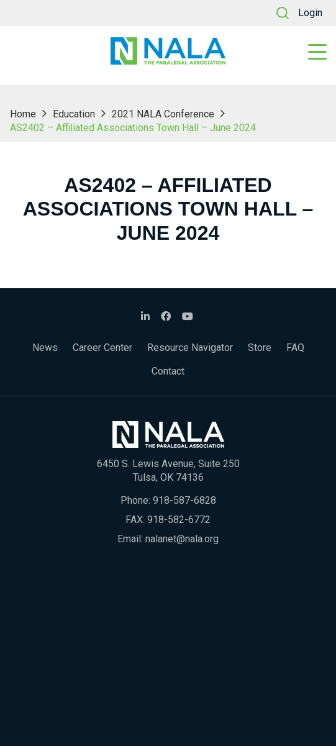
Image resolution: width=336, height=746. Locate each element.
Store (259, 347)
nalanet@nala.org (182, 539)
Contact (168, 371)
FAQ (295, 347)
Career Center (102, 347)
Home (23, 114)
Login (310, 13)
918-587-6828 (184, 500)
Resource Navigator (190, 347)
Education (74, 114)
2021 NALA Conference (163, 114)
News (45, 347)
